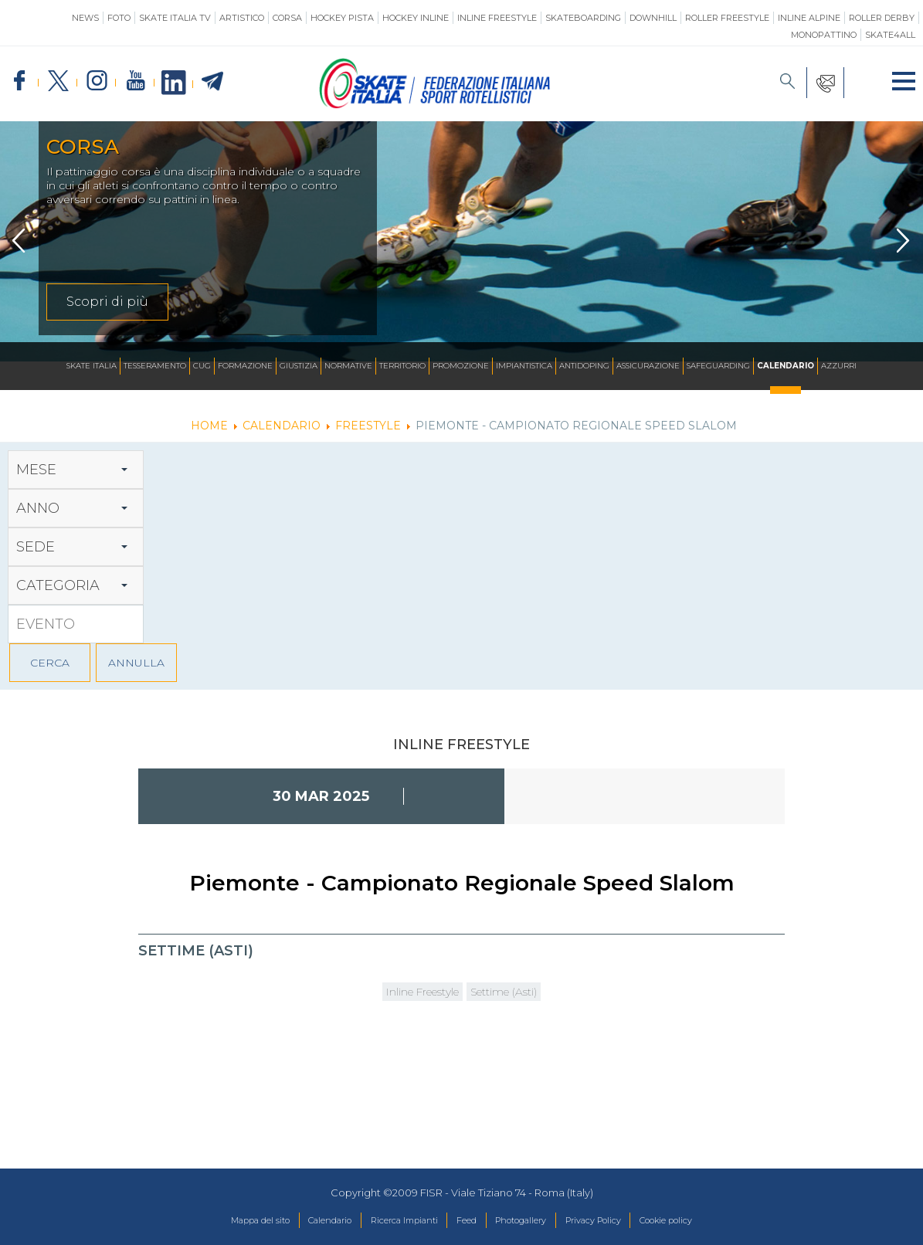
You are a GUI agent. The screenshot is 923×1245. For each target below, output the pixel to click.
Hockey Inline (415, 17)
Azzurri (839, 366)
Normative (348, 366)
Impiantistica (524, 366)
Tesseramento (155, 366)
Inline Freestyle (497, 17)
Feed (465, 1221)
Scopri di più (107, 301)
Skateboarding (583, 17)
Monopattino (824, 34)
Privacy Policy (616, 1221)
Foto (119, 17)
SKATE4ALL (890, 34)
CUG (202, 366)
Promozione (461, 366)
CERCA (50, 663)
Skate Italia (91, 366)
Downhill (653, 17)
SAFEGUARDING (718, 366)
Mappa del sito (222, 1221)
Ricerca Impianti (392, 1221)
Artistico (241, 17)
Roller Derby (882, 17)
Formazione (245, 366)
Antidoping (584, 366)
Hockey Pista (342, 17)
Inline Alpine (809, 17)
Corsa (287, 17)
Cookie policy (703, 1221)
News (85, 17)
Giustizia (298, 366)
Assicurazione (648, 366)
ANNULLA (136, 663)
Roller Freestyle (727, 17)
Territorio (402, 366)
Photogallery (529, 1221)
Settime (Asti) (517, 993)
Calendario (785, 366)
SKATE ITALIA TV (175, 17)
